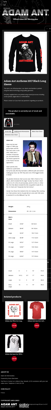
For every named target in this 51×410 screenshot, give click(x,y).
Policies (3, 393)
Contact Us (6, 11)
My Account (6, 8)
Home (5, 1)
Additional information (21, 131)
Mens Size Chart (37, 131)
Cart (4, 5)
